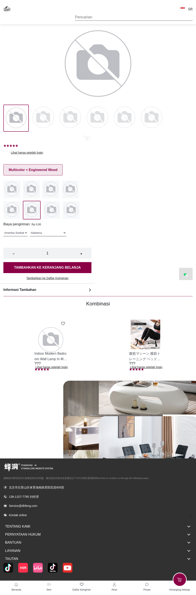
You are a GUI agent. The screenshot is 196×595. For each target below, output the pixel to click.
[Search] (134, 17)
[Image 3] (97, 118)
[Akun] (114, 584)
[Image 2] (70, 118)
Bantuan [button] (98, 542)
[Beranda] (16, 584)
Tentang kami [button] (98, 526)
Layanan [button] (98, 551)
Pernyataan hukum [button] (98, 534)
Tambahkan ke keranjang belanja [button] (47, 267)
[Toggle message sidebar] (147, 584)
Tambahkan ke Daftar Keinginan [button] (47, 278)
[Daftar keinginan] (82, 584)
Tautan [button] (98, 559)
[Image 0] (16, 118)
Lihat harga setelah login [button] (27, 152)
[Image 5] (151, 118)
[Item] (49, 584)
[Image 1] (43, 118)
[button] (182, 9)
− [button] (13, 254)
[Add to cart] (180, 580)
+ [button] (81, 254)
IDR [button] (190, 8)
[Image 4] (124, 118)
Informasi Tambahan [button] (47, 290)
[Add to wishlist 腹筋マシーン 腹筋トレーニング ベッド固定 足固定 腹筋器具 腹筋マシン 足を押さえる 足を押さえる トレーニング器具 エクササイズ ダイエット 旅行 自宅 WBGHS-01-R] (157, 323)
